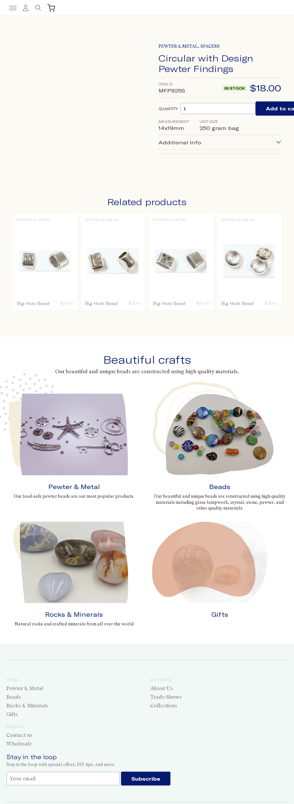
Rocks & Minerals (74, 614)
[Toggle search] (38, 8)
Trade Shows (166, 697)
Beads (219, 486)
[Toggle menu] (12, 8)
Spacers (210, 46)
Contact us (19, 735)
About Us (161, 688)
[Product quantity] (218, 108)
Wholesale (19, 744)
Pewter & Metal (178, 46)
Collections (163, 706)
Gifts (219, 614)
